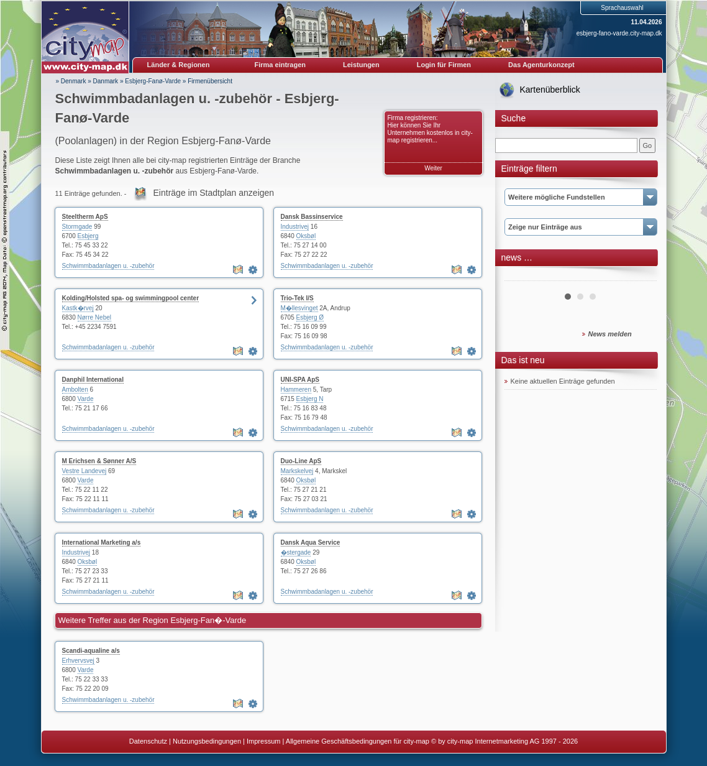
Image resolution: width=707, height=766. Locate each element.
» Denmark (71, 81)
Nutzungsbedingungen (207, 741)
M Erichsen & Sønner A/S (99, 461)
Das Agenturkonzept (541, 64)
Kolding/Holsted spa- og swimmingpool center (130, 298)
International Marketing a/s (101, 542)
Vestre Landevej (84, 471)
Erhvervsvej (78, 660)
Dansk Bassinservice (312, 216)
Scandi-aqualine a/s (91, 650)
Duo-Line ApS (301, 461)
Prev (521, 276)
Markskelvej (297, 471)
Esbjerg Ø (310, 317)
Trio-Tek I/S (297, 298)
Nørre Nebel (94, 317)
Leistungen (361, 64)
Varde (86, 398)
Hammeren (296, 389)
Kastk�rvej (78, 308)
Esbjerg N (310, 398)
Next (640, 276)
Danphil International (93, 379)
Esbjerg (88, 236)
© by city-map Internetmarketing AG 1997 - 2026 (504, 741)
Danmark (106, 81)
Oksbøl (306, 236)
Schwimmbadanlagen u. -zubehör (108, 265)
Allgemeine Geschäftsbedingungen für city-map (357, 741)
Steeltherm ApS (85, 216)
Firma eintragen (280, 64)
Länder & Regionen (178, 64)
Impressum (263, 741)
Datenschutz (148, 741)
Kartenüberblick (550, 90)
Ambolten (75, 389)
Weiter (433, 168)
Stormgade (77, 226)
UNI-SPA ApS (300, 379)
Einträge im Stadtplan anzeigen (214, 193)
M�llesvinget (299, 308)
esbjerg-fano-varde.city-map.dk (619, 33)
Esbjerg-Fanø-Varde (153, 81)
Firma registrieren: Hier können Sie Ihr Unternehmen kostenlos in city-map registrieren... (430, 129)
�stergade (296, 552)
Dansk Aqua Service (310, 542)
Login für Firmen (444, 64)
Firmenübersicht (210, 81)
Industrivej (295, 226)
